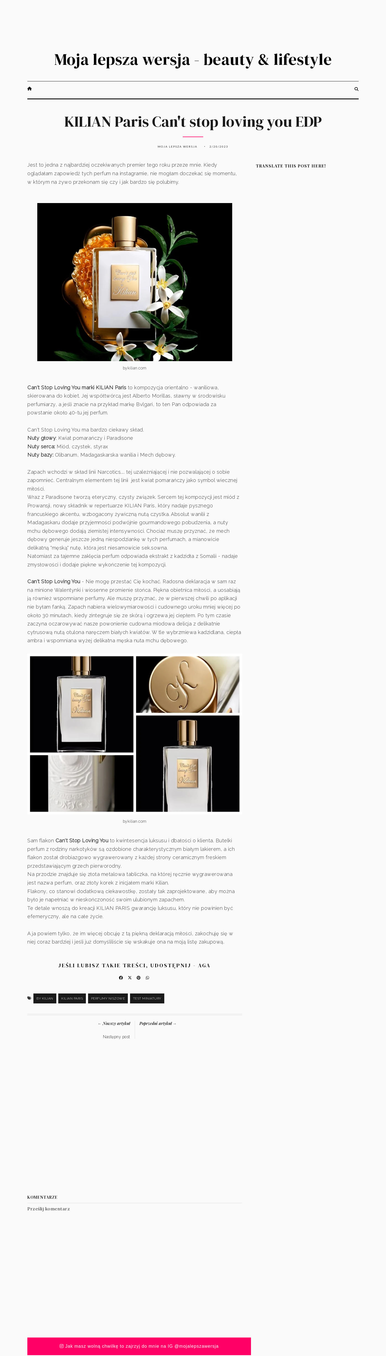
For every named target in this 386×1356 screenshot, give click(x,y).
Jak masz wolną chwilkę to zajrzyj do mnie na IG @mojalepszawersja (139, 1347)
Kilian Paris (72, 999)
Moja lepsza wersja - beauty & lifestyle (193, 59)
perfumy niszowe (108, 999)
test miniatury (147, 999)
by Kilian (44, 999)
